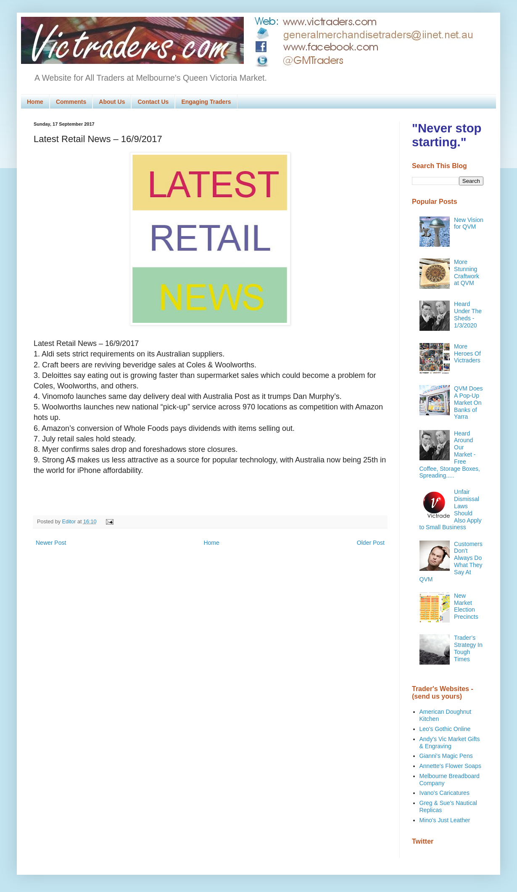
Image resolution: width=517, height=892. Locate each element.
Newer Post (51, 542)
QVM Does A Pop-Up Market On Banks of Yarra (468, 402)
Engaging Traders (206, 101)
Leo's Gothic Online (445, 729)
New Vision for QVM (468, 223)
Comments (71, 101)
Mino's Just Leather (444, 820)
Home (35, 101)
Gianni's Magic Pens (446, 755)
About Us (112, 101)
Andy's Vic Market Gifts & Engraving (449, 742)
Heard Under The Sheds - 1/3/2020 (468, 314)
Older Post (371, 542)
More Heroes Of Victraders (467, 353)
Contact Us (153, 101)
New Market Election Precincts (466, 606)
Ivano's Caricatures (444, 792)
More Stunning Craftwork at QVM (466, 272)
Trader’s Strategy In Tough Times (468, 648)
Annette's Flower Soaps (450, 766)
